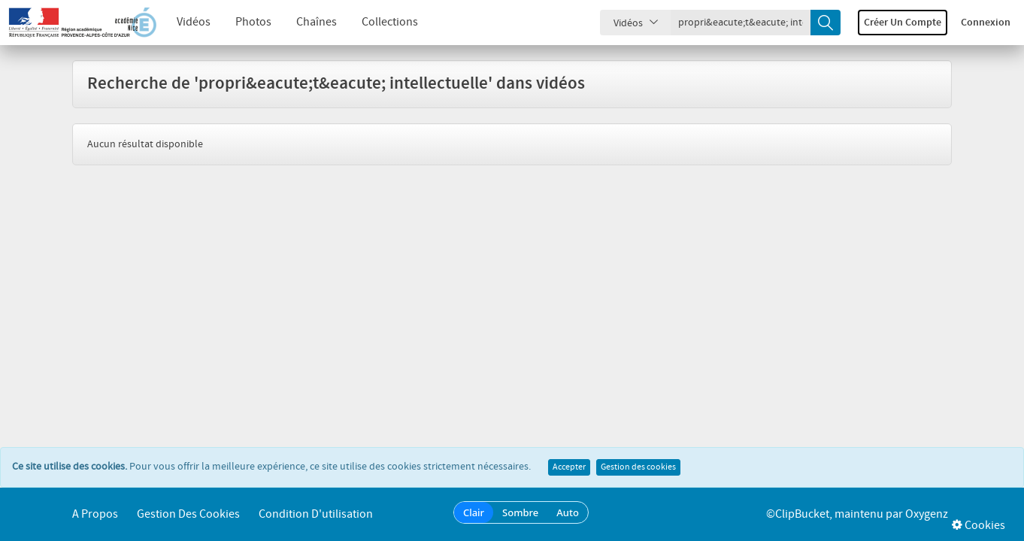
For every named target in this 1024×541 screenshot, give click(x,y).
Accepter (569, 467)
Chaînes (316, 22)
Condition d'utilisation (316, 514)
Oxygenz (926, 514)
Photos (253, 22)
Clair (473, 512)
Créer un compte (902, 22)
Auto (567, 512)
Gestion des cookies (638, 467)
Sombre (520, 512)
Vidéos (194, 22)
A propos (95, 514)
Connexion (985, 22)
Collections (390, 22)
